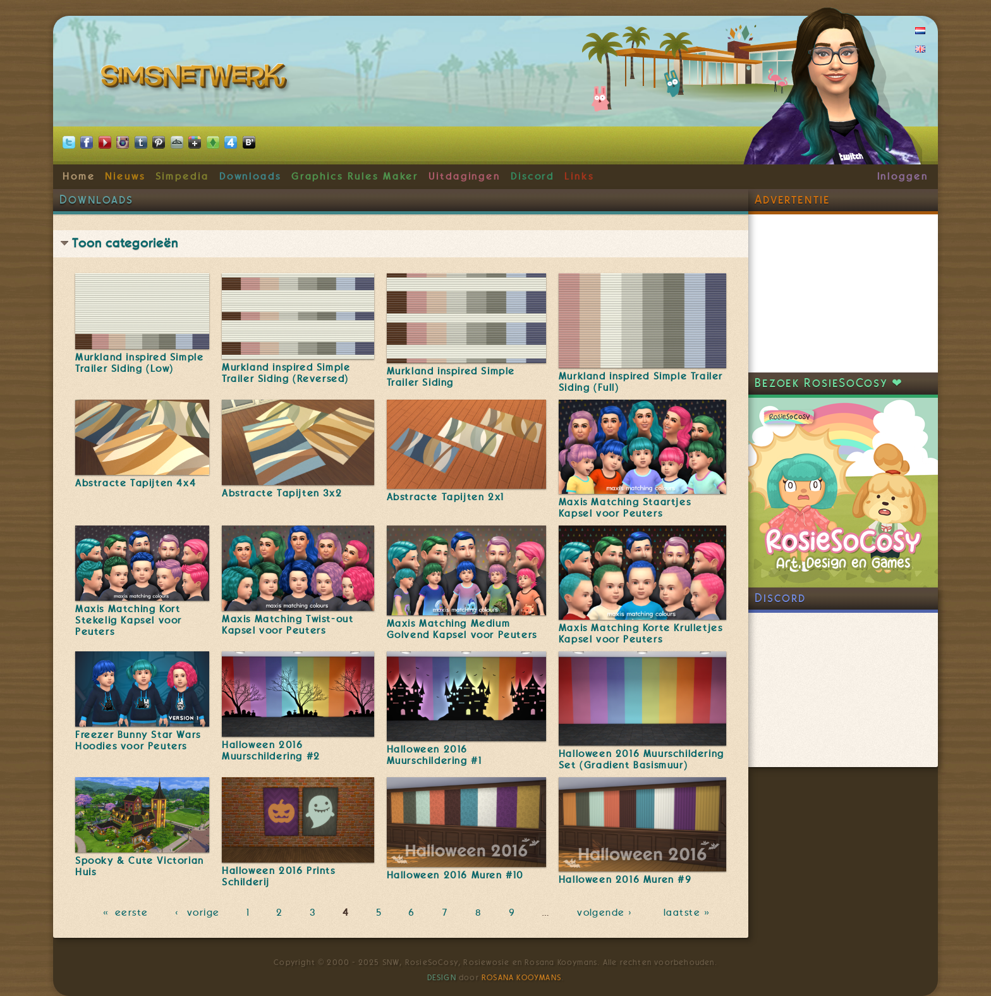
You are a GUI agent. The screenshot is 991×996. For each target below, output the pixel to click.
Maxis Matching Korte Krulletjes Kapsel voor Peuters (641, 633)
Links (579, 176)
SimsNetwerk (196, 79)
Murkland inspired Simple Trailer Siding (451, 377)
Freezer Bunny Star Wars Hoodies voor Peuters (138, 740)
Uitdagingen (465, 176)
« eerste (126, 912)
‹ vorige (197, 912)
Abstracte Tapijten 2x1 (445, 497)
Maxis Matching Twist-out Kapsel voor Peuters (287, 624)
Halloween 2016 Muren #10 (455, 875)
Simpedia (182, 176)
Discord (533, 176)
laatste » (688, 912)
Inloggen (902, 176)
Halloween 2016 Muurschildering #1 (434, 755)
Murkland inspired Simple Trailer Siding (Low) (139, 363)
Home (79, 176)
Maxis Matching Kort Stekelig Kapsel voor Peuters (128, 620)
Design (441, 977)
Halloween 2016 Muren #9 (625, 879)
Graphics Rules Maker (355, 176)
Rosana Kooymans (521, 977)
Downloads (250, 176)
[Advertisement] (843, 293)
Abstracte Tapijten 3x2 (282, 493)
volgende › (607, 912)
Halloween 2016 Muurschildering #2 (271, 750)
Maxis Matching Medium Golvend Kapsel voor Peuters (462, 629)
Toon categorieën (125, 243)
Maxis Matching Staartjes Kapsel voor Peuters (625, 507)
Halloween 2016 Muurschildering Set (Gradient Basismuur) (641, 759)
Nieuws (125, 176)
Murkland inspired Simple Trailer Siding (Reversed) (286, 373)
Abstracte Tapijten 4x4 (135, 483)
